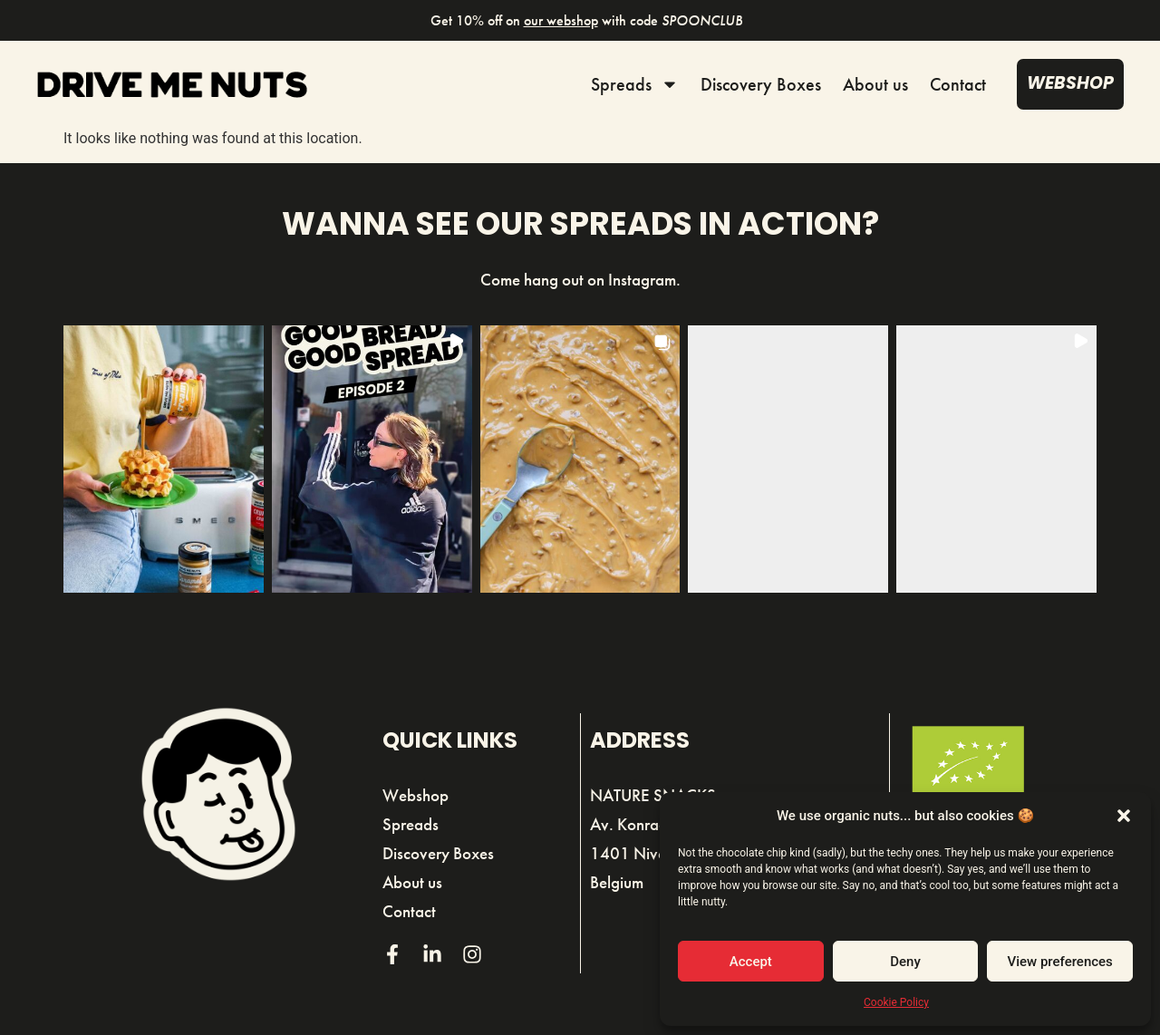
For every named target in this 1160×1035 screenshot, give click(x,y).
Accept (751, 961)
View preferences (1060, 961)
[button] (1124, 816)
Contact (958, 84)
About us (875, 84)
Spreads (635, 84)
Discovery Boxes (761, 84)
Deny (905, 961)
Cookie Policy (896, 1002)
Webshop (415, 795)
